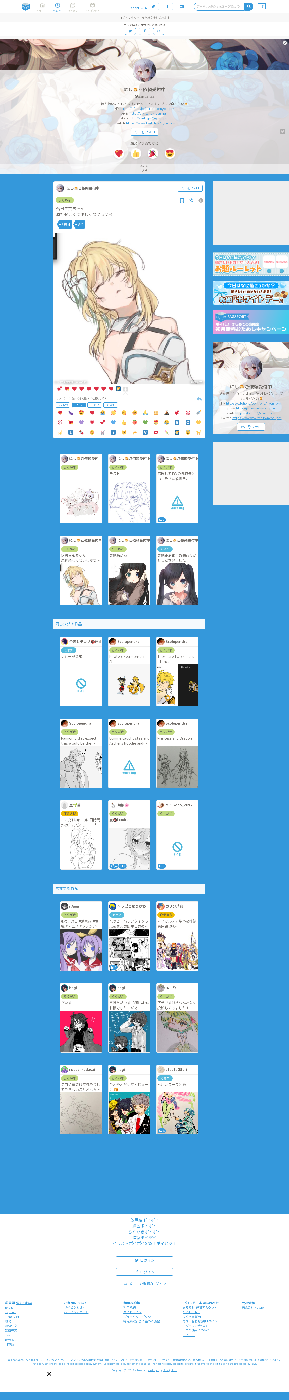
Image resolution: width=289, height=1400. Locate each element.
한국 (8, 1321)
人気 (79, 405)
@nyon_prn (146, 96)
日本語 (9, 1344)
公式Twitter (191, 1312)
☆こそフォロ (144, 132)
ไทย (7, 1335)
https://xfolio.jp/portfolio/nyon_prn (147, 108)
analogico (153, 1370)
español (10, 1312)
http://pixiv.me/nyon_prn (149, 113)
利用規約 (129, 1307)
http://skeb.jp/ (140, 118)
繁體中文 (11, 1330)
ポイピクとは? (74, 1307)
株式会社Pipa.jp (253, 1307)
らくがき (64, 200)
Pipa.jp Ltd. (170, 1370)
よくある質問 (192, 1316)
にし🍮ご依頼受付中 (144, 89)
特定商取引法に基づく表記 (141, 1321)
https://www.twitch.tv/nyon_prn (150, 123)
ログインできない (195, 1326)
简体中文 (11, 1326)
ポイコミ (189, 1335)
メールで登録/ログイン (144, 1283)
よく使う (62, 405)
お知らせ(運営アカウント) (201, 1307)
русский (10, 1340)
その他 (110, 405)
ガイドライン (132, 1312)
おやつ (95, 405)
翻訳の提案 (24, 1303)
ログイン (144, 1260)
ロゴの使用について (196, 1330)
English (10, 1307)
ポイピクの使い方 (76, 1312)
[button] (49, 1374)
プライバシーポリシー (138, 1316)
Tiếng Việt (12, 1316)
